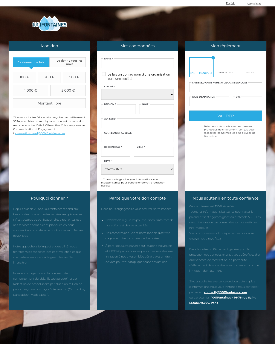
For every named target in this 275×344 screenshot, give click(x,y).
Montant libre (37, 103)
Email (108, 59)
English (230, 3)
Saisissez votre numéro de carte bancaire (220, 83)
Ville (141, 147)
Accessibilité (254, 3)
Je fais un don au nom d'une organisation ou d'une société (139, 77)
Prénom (110, 104)
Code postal (113, 147)
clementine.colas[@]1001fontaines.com (40, 133)
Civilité (109, 86)
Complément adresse (118, 133)
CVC (238, 97)
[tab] (31, 62)
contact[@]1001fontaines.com (225, 292)
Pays (108, 161)
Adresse (110, 119)
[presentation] (31, 62)
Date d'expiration (203, 97)
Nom (145, 104)
